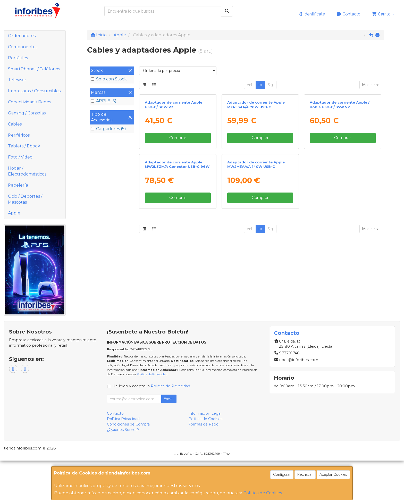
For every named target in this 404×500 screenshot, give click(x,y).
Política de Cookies (262, 492)
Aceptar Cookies (333, 474)
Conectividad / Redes (29, 101)
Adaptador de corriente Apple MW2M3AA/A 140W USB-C (256, 285)
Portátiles (18, 57)
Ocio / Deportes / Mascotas (25, 199)
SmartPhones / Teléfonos (34, 68)
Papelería (18, 185)
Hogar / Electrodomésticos (27, 171)
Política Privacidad (123, 458)
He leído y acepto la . (151, 425)
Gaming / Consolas (27, 113)
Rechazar (305, 474)
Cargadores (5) (108, 128)
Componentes (22, 46)
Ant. (250, 85)
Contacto (348, 14)
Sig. (271, 85)
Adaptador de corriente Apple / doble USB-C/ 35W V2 (339, 165)
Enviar (169, 438)
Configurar (282, 474)
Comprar (177, 198)
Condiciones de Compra (128, 464)
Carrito (383, 14)
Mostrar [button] (370, 85)
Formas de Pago (203, 464)
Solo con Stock (109, 79)
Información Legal (204, 453)
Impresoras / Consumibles (34, 90)
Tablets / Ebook (24, 146)
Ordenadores (22, 35)
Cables (15, 124)
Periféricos (19, 135)
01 (260, 85)
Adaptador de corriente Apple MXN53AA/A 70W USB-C (256, 165)
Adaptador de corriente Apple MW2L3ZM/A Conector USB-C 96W (177, 285)
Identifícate (311, 14)
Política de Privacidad (152, 413)
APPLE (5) (103, 100)
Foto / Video (20, 157)
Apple (14, 213)
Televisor (17, 79)
